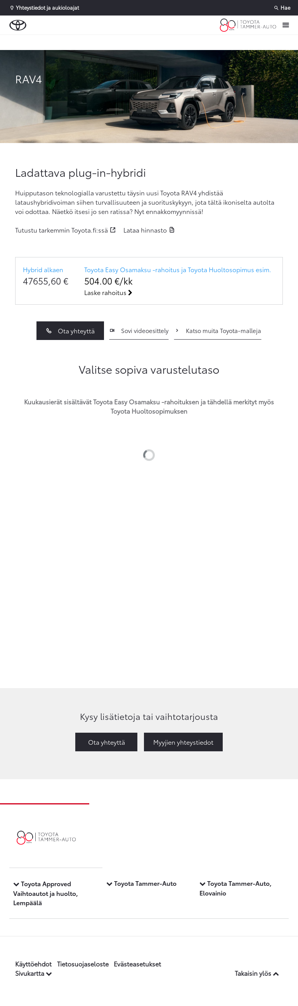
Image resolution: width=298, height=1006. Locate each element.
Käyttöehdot (33, 963)
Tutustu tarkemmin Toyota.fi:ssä (61, 229)
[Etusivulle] (247, 25)
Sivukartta (33, 972)
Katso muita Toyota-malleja (217, 330)
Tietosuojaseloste (83, 963)
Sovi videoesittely (138, 330)
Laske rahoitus (108, 292)
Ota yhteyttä (70, 330)
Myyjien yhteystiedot (183, 741)
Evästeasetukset (137, 963)
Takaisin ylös (257, 972)
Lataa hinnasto (145, 229)
